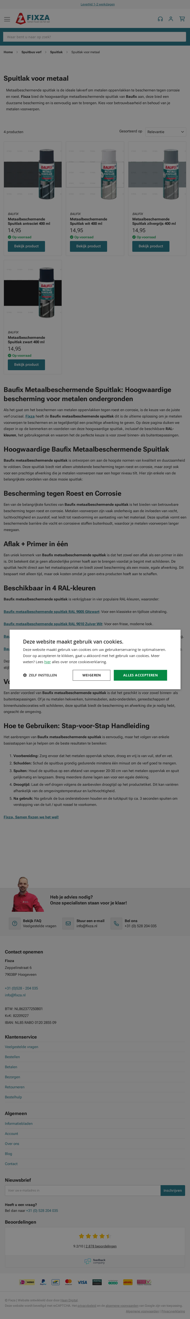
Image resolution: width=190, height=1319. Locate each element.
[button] (40, 675)
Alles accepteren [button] (140, 675)
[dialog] (95, 659)
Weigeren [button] (91, 675)
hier (47, 661)
